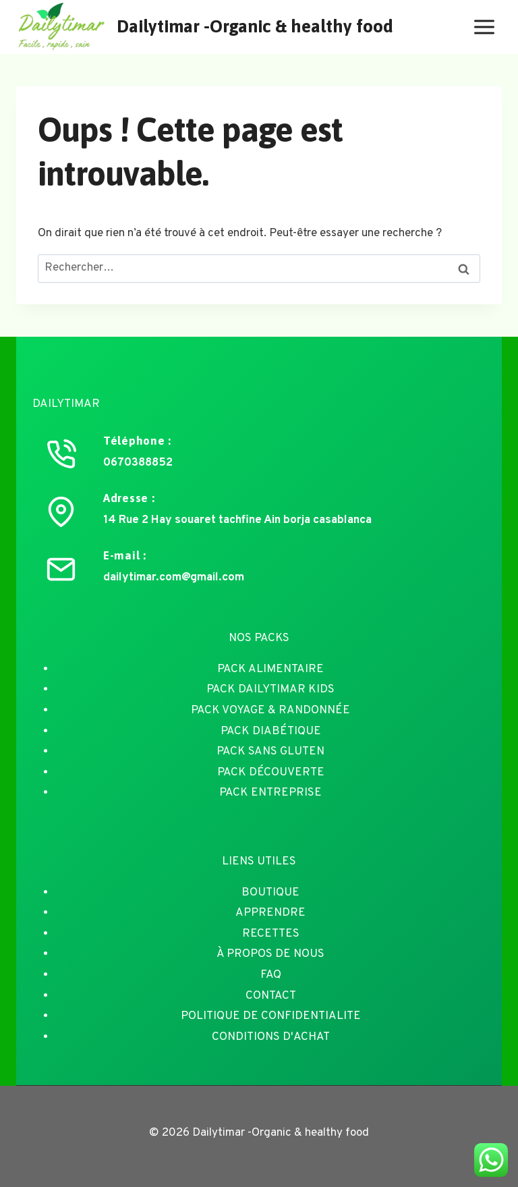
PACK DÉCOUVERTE (270, 772)
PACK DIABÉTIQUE (271, 731)
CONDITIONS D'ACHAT (271, 1037)
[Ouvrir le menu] (484, 27)
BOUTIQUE (270, 892)
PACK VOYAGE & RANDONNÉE (270, 710)
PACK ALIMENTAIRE (270, 669)
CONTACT (271, 996)
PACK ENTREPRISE (270, 792)
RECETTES (270, 934)
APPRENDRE (270, 913)
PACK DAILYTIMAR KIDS (270, 689)
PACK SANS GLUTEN (270, 751)
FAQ (270, 975)
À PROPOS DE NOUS (270, 954)
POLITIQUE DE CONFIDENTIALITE (271, 1016)
